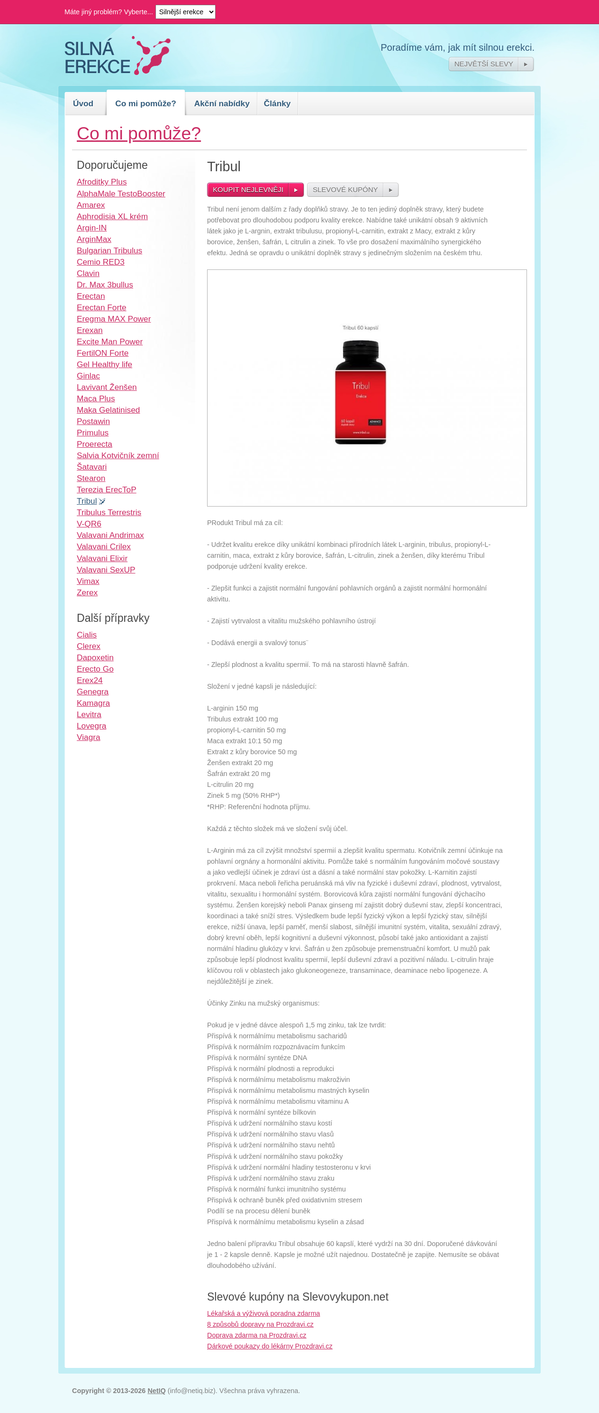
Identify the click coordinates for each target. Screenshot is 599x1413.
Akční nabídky (222, 103)
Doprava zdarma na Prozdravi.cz (257, 1335)
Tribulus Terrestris (109, 512)
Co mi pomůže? (145, 103)
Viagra (88, 737)
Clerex (88, 646)
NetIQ (156, 1391)
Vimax (88, 581)
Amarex (91, 205)
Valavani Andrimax (110, 535)
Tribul (87, 501)
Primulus (93, 432)
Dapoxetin (95, 657)
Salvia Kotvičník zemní (118, 455)
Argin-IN (92, 227)
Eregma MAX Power (114, 318)
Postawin (93, 421)
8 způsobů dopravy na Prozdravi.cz (260, 1324)
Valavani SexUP (106, 569)
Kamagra (93, 703)
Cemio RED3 (101, 262)
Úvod (83, 103)
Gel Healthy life (104, 364)
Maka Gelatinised (108, 410)
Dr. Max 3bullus (105, 284)
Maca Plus (96, 398)
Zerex (87, 592)
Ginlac (88, 375)
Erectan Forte (102, 307)
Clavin (88, 273)
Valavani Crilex (104, 546)
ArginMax (94, 239)
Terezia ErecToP (106, 489)
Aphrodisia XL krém (112, 216)
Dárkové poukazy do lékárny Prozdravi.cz (270, 1346)
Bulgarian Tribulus (109, 250)
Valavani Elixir (102, 558)
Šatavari (92, 466)
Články (277, 103)
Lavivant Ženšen (107, 387)
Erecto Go (95, 669)
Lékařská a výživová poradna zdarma (263, 1313)
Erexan (90, 330)
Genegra (93, 691)
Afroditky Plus (102, 181)
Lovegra (91, 725)
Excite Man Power (110, 341)
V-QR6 (89, 523)
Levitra (89, 714)
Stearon (91, 478)
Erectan (91, 296)
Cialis (87, 634)
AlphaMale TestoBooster (121, 193)
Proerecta (94, 444)
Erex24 (90, 680)
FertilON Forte (102, 353)
